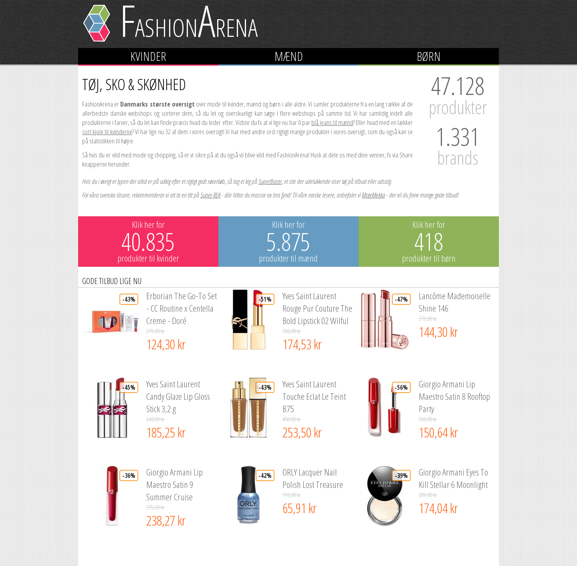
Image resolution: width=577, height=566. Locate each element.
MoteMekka (373, 194)
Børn (429, 56)
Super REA (210, 194)
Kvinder (148, 56)
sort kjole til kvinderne (107, 131)
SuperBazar (270, 181)
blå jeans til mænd (332, 122)
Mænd (288, 56)
